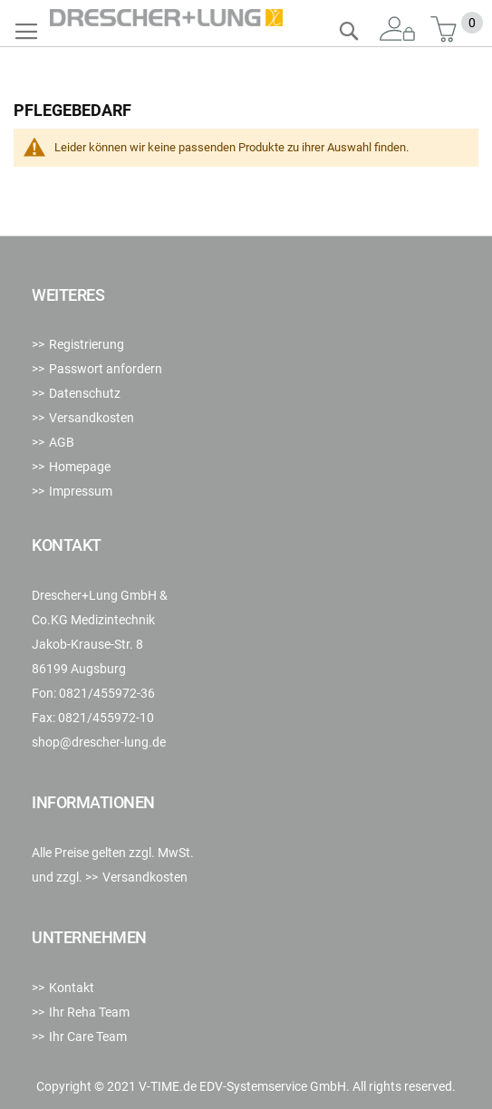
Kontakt (71, 987)
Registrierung (86, 344)
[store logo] (166, 17)
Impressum (80, 491)
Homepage (80, 466)
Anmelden (398, 30)
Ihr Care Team (88, 1036)
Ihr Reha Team (89, 1012)
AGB (61, 442)
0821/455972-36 (107, 693)
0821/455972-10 (106, 717)
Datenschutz (85, 393)
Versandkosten (91, 417)
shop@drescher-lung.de (99, 742)
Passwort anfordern (105, 369)
